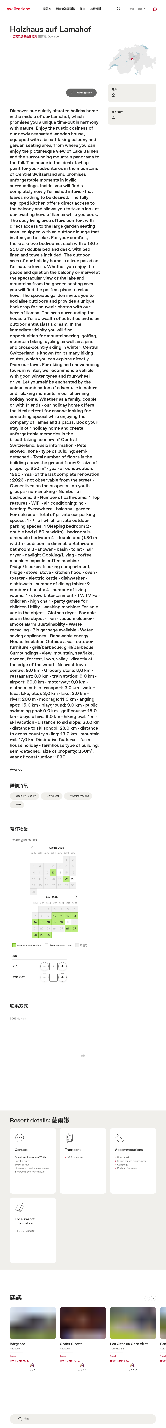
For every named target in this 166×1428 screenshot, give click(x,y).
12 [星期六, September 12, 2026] (68, 915)
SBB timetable (75, 1157)
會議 (132, 9)
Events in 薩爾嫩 (26, 1231)
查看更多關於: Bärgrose (33, 1344)
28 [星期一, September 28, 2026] (35, 935)
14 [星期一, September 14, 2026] (35, 922)
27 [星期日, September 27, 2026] (74, 928)
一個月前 (33, 847)
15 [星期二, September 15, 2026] (41, 922)
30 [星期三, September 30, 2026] (48, 935)
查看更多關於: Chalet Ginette (83, 1344)
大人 (15, 966)
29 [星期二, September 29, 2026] (41, 935)
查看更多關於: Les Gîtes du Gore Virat (133, 1344)
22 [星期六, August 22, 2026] (66, 879)
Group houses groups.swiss (131, 1161)
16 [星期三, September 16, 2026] (48, 922)
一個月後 (74, 897)
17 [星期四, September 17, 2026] (54, 922)
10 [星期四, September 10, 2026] (54, 915)
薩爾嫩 (61, 1120)
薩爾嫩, (42, 36)
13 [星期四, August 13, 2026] (53, 872)
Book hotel (123, 1157)
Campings (122, 1164)
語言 (142, 8)
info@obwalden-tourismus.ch (30, 1171)
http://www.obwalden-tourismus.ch (33, 1168)
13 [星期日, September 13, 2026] (74, 915)
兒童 (19, 977)
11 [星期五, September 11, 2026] (61, 915)
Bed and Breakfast (127, 1168)
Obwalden (54, 36)
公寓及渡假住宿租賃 (24, 36)
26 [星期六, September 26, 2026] (68, 928)
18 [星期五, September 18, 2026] (61, 922)
